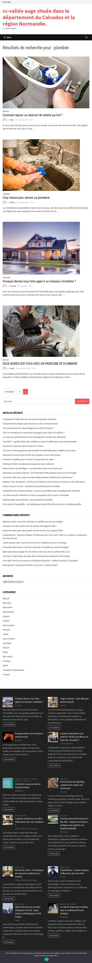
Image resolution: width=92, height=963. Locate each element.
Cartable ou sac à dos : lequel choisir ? (41, 565)
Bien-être (7, 602)
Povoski (13, 286)
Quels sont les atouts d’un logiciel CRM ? (38, 526)
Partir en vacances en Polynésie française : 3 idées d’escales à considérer (45, 560)
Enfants (6, 616)
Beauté (6, 598)
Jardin (5, 634)
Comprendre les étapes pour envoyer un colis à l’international (30, 423)
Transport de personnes (13, 670)
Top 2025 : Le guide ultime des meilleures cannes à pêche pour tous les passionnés (40, 441)
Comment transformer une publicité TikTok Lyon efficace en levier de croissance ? (74, 736)
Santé (5, 665)
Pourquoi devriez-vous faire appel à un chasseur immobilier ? (39, 281)
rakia (12, 120)
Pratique (6, 277)
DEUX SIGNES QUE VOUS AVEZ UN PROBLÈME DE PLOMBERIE (40, 363)
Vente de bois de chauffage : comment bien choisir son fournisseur (32, 468)
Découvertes (8, 611)
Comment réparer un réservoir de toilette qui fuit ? (32, 115)
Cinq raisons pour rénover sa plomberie (26, 197)
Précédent (9, 391)
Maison (6, 111)
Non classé (7, 656)
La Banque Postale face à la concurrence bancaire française (29, 419)
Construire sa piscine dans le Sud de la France (23, 446)
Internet (6, 629)
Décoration (8, 607)
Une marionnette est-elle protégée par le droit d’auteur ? (28, 428)
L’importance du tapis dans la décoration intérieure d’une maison (40, 556)
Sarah (12, 368)
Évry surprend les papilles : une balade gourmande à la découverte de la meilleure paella (42, 504)
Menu (7, 37)
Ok (47, 959)
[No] (89, 956)
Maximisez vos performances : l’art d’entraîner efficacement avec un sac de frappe (39, 472)
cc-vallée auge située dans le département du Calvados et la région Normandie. (39, 17)
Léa (4, 556)
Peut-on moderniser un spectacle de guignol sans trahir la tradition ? (33, 432)
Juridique (7, 643)
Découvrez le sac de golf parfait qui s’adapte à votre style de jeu (31, 455)
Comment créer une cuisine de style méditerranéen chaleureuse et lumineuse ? (38, 477)
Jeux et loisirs (9, 638)
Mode (5, 652)
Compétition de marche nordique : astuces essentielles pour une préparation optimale (41, 490)
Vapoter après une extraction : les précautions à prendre (28, 499)
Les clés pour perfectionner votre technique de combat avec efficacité (34, 437)
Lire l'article (9, 724)
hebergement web (11, 565)
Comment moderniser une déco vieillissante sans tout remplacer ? (29, 821)
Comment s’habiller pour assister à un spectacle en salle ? (28, 459)
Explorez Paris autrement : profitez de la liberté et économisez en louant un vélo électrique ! (44, 481)
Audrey (12, 202)
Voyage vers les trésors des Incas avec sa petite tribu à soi (43, 551)
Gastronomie (8, 625)
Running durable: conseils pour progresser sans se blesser (28, 463)
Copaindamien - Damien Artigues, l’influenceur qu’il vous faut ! (31, 535)
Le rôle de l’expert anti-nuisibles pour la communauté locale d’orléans (74, 910)
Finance (6, 620)
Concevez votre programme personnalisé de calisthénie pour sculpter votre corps (39, 450)
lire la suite (8, 809)
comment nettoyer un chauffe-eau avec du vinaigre (40, 521)
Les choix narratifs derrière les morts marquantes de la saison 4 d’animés (36, 495)
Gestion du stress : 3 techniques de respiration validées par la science (29, 873)
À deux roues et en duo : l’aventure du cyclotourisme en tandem (31, 486)
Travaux (6, 194)
